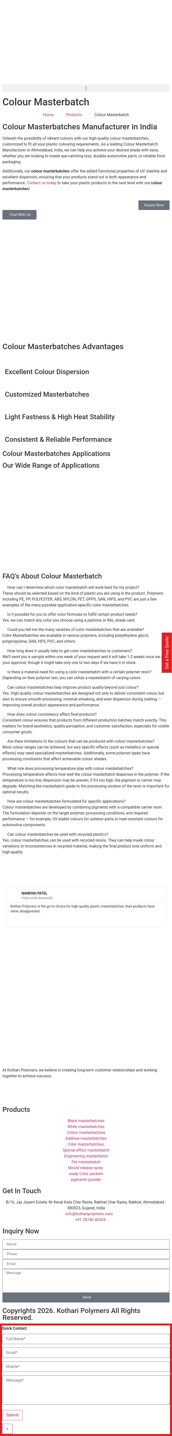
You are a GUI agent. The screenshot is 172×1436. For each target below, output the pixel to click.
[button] (86, 88)
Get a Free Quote (167, 653)
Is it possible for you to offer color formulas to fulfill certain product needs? (72, 614)
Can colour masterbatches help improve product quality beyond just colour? (72, 687)
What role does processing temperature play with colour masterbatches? (70, 768)
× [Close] (7, 1428)
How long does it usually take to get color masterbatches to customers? (69, 651)
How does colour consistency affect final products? (52, 714)
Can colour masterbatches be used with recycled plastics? (57, 834)
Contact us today (41, 183)
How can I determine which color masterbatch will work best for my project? (73, 587)
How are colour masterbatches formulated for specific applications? (66, 801)
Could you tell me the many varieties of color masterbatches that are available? (75, 629)
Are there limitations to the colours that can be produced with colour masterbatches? (81, 741)
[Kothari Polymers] (86, 960)
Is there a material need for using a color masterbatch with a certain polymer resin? (79, 672)
